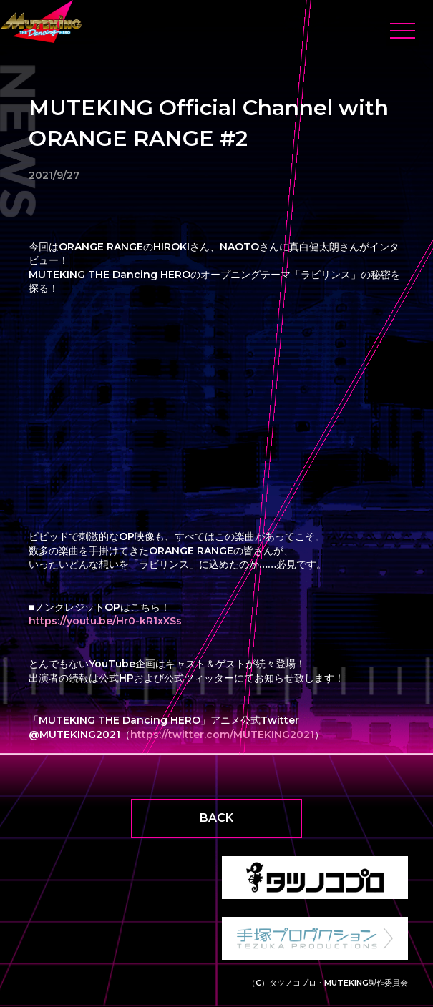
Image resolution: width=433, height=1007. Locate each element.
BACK (216, 818)
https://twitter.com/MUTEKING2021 (222, 734)
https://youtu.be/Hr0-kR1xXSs (105, 620)
